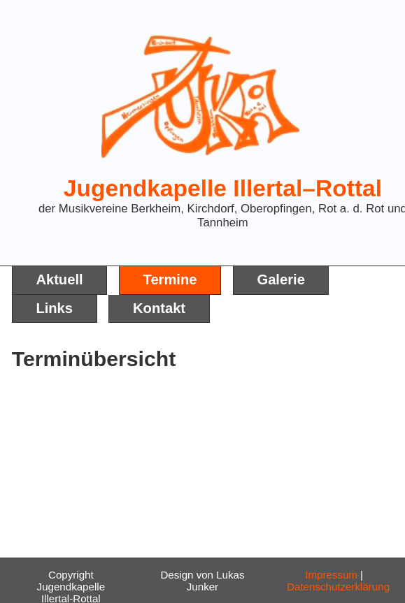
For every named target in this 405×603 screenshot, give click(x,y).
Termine (170, 279)
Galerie (280, 279)
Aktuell (59, 279)
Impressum (331, 575)
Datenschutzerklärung (338, 587)
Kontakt (159, 308)
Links (54, 308)
